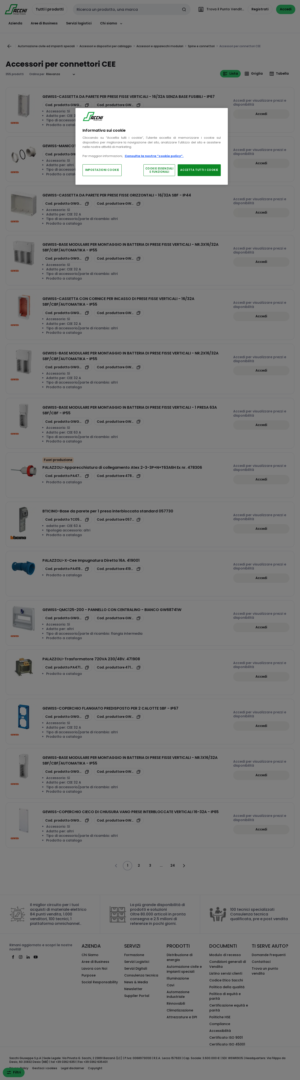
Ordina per (36, 74)
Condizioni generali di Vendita (227, 964)
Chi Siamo (90, 955)
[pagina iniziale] (16, 9)
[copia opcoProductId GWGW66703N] (67, 820)
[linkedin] (28, 957)
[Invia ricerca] (184, 9)
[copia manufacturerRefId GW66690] (119, 772)
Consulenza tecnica (141, 975)
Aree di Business (44, 23)
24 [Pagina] (172, 865)
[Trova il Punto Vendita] (220, 9)
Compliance (219, 1024)
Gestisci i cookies (44, 1068)
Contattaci (261, 961)
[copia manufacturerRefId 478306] (119, 476)
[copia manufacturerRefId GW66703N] (119, 820)
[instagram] (20, 957)
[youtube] (35, 957)
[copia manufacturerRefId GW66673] (119, 154)
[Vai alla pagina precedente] (9, 46)
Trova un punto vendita (265, 971)
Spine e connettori (201, 46)
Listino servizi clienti (225, 973)
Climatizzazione (180, 1010)
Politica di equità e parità (225, 996)
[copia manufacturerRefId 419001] (119, 569)
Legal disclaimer (72, 1068)
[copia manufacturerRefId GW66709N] (119, 717)
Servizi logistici (79, 23)
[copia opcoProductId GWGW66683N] (67, 313)
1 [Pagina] (127, 865)
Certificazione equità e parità (228, 1008)
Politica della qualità (226, 987)
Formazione (134, 955)
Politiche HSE (219, 1017)
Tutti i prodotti (50, 9)
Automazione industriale (178, 994)
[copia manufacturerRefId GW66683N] (119, 313)
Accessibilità (220, 1030)
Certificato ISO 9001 (226, 1037)
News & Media (136, 982)
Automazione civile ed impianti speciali (46, 46)
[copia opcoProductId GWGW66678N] (67, 105)
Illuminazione (178, 978)
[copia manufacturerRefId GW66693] (119, 421)
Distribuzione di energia (179, 957)
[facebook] (13, 957)
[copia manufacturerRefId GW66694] (119, 258)
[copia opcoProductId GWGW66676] (67, 204)
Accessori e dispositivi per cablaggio (105, 46)
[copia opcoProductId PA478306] (67, 476)
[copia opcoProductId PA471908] (67, 667)
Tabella (279, 73)
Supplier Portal (136, 995)
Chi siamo (112, 23)
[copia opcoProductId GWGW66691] (67, 367)
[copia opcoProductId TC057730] (67, 519)
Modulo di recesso (225, 955)
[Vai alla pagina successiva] (183, 865)
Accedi (261, 113)
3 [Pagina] (150, 865)
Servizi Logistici (136, 961)
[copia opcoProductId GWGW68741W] (67, 618)
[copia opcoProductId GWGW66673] (67, 154)
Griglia (253, 73)
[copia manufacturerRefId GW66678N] (119, 105)
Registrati (260, 9)
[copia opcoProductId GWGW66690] (67, 772)
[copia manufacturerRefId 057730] (119, 519)
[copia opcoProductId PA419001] (67, 569)
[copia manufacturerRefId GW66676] (119, 204)
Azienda (15, 23)
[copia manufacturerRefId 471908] (119, 667)
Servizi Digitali (135, 968)
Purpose (89, 975)
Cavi (170, 985)
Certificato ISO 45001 (227, 1044)
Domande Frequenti (268, 955)
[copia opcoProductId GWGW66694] (67, 258)
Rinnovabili (176, 1003)
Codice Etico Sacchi (226, 980)
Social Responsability (100, 982)
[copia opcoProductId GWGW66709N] (67, 717)
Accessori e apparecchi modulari (159, 46)
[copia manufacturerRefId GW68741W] (119, 618)
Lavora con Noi (94, 968)
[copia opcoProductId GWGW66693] (67, 421)
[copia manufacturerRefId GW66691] (119, 367)
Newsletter (133, 989)
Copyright (95, 1068)
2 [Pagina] (139, 865)
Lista (230, 73)
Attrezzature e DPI (182, 1017)
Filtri (14, 1072)
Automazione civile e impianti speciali (184, 969)
